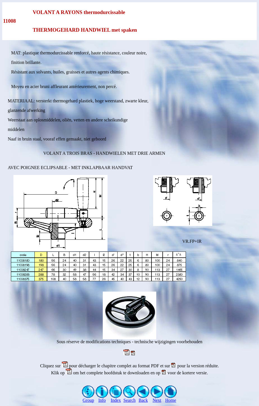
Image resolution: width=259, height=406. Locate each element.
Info (102, 398)
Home (170, 398)
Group (88, 398)
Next (157, 398)
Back (143, 398)
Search (129, 398)
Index (115, 398)
